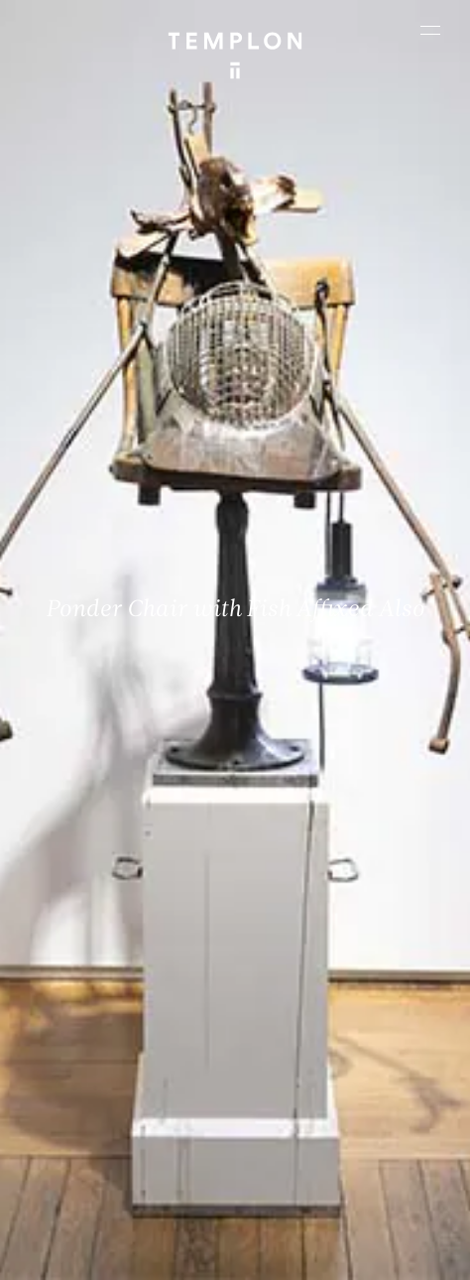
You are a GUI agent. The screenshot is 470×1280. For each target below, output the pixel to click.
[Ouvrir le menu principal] (430, 30)
